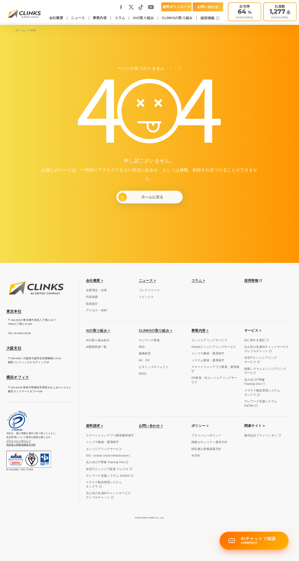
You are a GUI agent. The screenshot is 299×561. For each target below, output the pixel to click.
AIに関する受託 (254, 340)
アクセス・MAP (96, 310)
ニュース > (147, 280)
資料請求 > (94, 426)
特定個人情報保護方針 (206, 448)
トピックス (146, 296)
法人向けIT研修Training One (254, 381)
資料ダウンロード (177, 7)
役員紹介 (92, 303)
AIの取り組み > (98, 330)
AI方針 (195, 455)
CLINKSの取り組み (177, 18)
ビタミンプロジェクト (154, 366)
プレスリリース (149, 290)
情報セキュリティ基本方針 (209, 442)
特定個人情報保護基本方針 (21, 444)
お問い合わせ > (151, 426)
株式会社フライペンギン (260, 435)
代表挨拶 (92, 296)
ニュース (78, 18)
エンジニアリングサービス (209, 340)
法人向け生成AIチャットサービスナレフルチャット (266, 349)
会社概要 (56, 18)
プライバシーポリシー (18, 440)
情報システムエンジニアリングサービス (265, 371)
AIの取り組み (143, 18)
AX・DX (144, 360)
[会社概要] (280, 11)
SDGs (143, 373)
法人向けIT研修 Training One (105, 462)
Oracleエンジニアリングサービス (213, 346)
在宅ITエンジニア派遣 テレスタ (107, 469)
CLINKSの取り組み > (155, 330)
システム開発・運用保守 (207, 360)
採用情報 (207, 18)
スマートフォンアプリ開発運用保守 (110, 435)
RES (142, 346)
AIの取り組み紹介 (98, 340)
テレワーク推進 (149, 340)
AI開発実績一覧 (96, 346)
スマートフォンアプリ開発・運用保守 (215, 369)
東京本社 (13, 311)
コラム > (198, 280)
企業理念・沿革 (96, 290)
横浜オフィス (17, 377)
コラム (119, 18)
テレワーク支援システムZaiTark (260, 403)
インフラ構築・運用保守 (207, 353)
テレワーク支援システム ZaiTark (108, 475)
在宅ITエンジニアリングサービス (260, 359)
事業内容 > (200, 330)
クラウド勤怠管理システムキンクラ (262, 392)
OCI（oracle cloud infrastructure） (109, 455)
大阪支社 (13, 348)
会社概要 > (94, 280)
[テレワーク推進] (244, 11)
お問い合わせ (207, 7)
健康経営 (145, 353)
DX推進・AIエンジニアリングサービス (214, 380)
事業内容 (100, 18)
